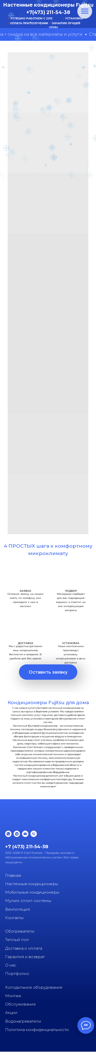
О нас (10, 965)
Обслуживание (20, 1004)
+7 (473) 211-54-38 (26, 846)
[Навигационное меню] (84, 11)
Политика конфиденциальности (37, 1029)
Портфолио (17, 973)
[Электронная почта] (25, 834)
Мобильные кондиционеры (32, 892)
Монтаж (13, 995)
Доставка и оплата (23, 948)
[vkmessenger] (17, 834)
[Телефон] (33, 834)
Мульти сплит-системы (28, 900)
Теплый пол (17, 939)
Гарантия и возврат (25, 956)
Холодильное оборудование (33, 987)
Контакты (14, 917)
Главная (13, 875)
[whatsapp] (8, 834)
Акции (11, 1012)
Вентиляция (17, 909)
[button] (48, 672)
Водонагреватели (23, 1021)
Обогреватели (20, 931)
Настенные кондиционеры (31, 883)
